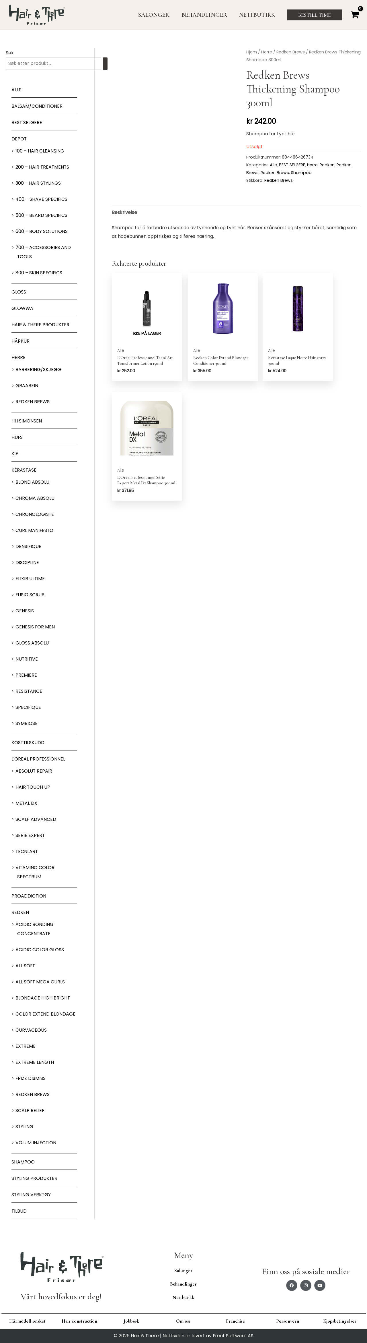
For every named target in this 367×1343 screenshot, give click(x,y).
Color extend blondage (45, 1014)
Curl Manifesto (34, 530)
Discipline (27, 562)
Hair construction (79, 1321)
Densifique (28, 546)
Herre (18, 357)
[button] (314, 14)
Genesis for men (35, 627)
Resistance (28, 691)
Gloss (18, 292)
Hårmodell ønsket (27, 1321)
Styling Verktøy (31, 1195)
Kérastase (24, 470)
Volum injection (35, 1143)
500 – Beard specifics (41, 215)
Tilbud (19, 1211)
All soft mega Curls (40, 982)
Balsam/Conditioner (37, 106)
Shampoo (23, 1162)
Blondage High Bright (42, 998)
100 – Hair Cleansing (39, 151)
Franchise (235, 1321)
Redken (20, 912)
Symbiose (26, 723)
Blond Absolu (32, 482)
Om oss (183, 1321)
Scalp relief (29, 1110)
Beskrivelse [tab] (124, 212)
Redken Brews (32, 402)
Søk (10, 52)
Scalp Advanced (35, 819)
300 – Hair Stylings (38, 183)
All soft (25, 966)
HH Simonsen (26, 421)
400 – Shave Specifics (41, 199)
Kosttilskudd (28, 743)
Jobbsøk (131, 1321)
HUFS (17, 437)
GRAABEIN (26, 386)
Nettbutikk (183, 1297)
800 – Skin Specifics (39, 273)
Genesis (24, 611)
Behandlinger (183, 1284)
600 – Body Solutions (41, 231)
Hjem (251, 52)
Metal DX (26, 803)
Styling (24, 1127)
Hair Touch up (32, 787)
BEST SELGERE (26, 122)
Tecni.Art (26, 851)
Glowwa (22, 308)
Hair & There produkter (40, 325)
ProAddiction (28, 896)
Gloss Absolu (32, 643)
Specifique (28, 707)
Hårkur (20, 341)
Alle (16, 90)
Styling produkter (34, 1178)
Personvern (287, 1321)
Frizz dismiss (30, 1078)
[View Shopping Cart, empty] (354, 15)
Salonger (183, 1270)
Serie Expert (30, 835)
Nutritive (26, 659)
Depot (19, 139)
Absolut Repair (33, 771)
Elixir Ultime (30, 579)
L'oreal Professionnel (38, 759)
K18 (15, 454)
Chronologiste (34, 514)
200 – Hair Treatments (42, 167)
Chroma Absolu (34, 498)
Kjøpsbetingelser (339, 1321)
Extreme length (34, 1062)
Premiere (26, 675)
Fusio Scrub (30, 595)
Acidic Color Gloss (39, 950)
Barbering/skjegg (38, 369)
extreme (25, 1046)
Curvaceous (31, 1030)
